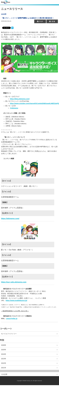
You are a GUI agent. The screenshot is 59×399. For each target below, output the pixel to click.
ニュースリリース (12, 8)
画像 (52, 21)
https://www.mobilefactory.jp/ (16, 300)
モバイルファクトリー (9, 334)
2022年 (3, 363)
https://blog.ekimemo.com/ (20, 99)
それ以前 (4, 374)
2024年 (3, 354)
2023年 (3, 359)
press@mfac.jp (11, 318)
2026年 (3, 345)
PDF (40, 21)
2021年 (3, 368)
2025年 (3, 350)
